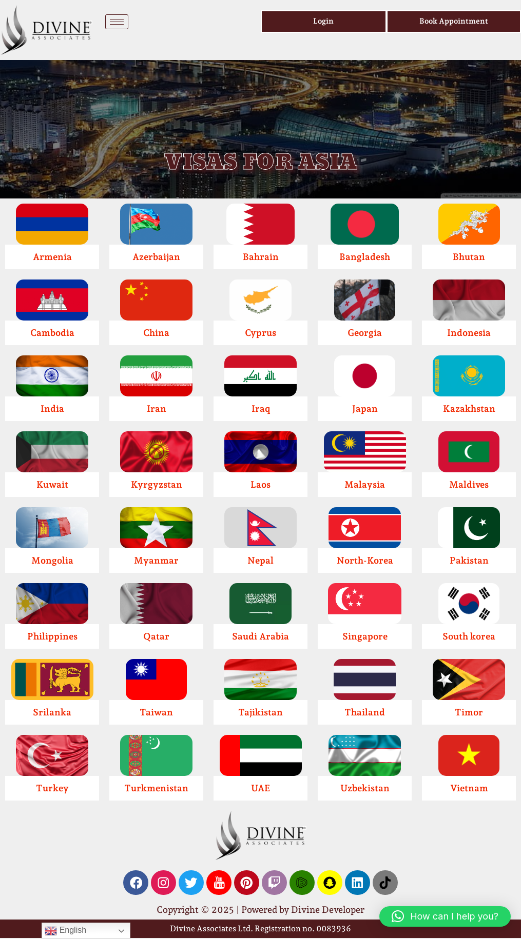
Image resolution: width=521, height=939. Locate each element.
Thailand (364, 712)
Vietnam (469, 788)
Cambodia (52, 332)
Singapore (365, 636)
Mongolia (52, 560)
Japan (365, 408)
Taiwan (156, 712)
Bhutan (469, 256)
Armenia (52, 256)
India (52, 408)
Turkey (52, 788)
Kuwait (52, 484)
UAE (261, 788)
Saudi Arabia (260, 636)
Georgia (365, 332)
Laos (260, 484)
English (65, 931)
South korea (468, 636)
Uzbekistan (365, 788)
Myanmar (156, 560)
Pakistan (469, 560)
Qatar (156, 636)
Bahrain (261, 256)
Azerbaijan (156, 256)
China (156, 332)
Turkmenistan (156, 788)
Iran (156, 408)
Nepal (260, 560)
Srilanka (52, 712)
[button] (445, 916)
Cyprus (260, 332)
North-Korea (365, 560)
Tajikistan (260, 712)
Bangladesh (364, 256)
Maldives (469, 484)
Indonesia (469, 332)
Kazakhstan (469, 408)
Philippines (52, 636)
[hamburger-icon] (116, 21)
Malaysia (364, 484)
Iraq (261, 408)
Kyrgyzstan (156, 484)
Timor (469, 712)
